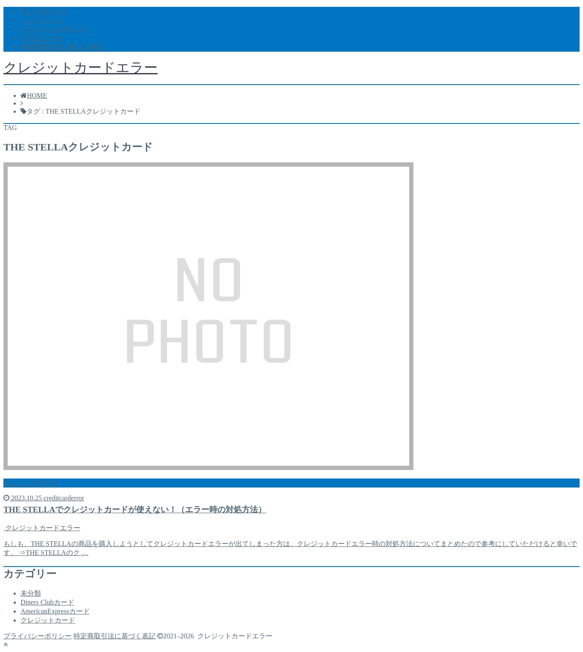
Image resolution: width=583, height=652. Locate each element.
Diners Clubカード (47, 602)
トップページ (41, 19)
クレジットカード (48, 620)
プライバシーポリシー (55, 28)
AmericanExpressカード (55, 611)
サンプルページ (44, 11)
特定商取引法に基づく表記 (62, 46)
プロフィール (41, 37)
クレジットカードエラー (80, 67)
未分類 (31, 593)
